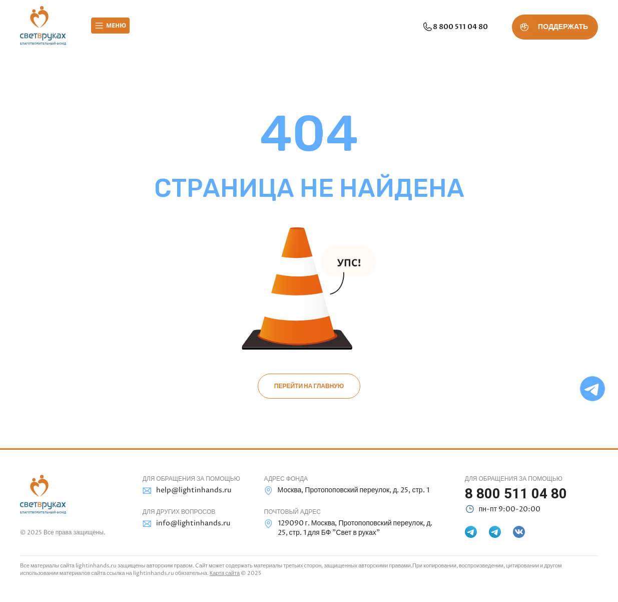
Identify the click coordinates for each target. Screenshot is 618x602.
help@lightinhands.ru (187, 490)
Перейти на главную (309, 386)
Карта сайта (225, 573)
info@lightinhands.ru (186, 523)
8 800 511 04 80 (455, 27)
